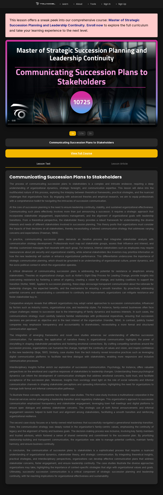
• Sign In (106, 4)
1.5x (81, 133)
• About (78, 4)
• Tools (92, 4)
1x (73, 133)
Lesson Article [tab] (119, 163)
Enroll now (94, 25)
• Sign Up (121, 4)
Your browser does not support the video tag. (81, 83)
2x (90, 133)
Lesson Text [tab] (43, 163)
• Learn (64, 4)
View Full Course (81, 153)
